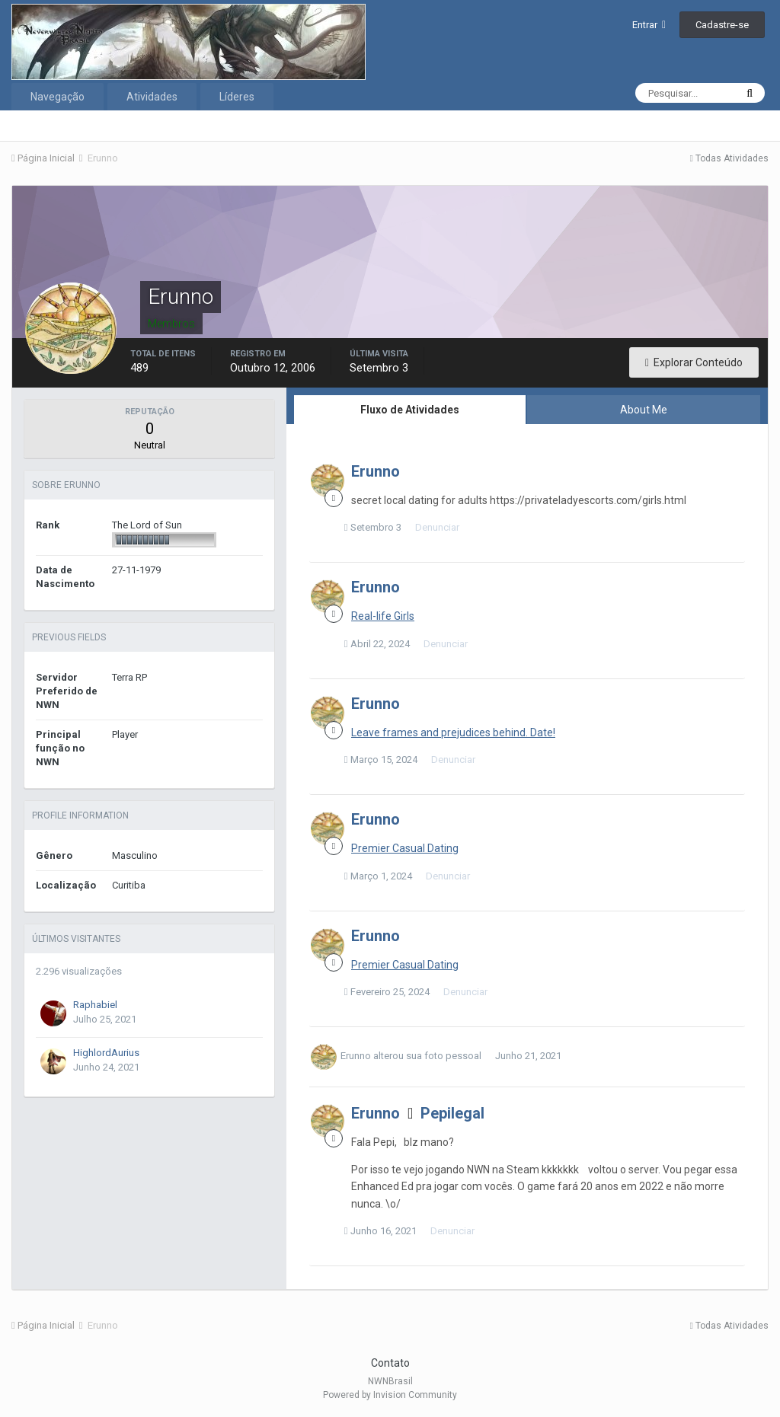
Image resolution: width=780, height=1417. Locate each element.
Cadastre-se (722, 24)
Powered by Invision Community (390, 1395)
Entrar (649, 24)
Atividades (151, 97)
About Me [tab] (643, 410)
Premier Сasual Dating (405, 848)
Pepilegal (452, 1113)
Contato (390, 1363)
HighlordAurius (106, 1052)
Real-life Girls (382, 616)
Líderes (236, 97)
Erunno (375, 471)
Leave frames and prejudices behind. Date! (453, 732)
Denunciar (444, 527)
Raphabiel (95, 1004)
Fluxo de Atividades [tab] (409, 410)
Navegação (57, 97)
